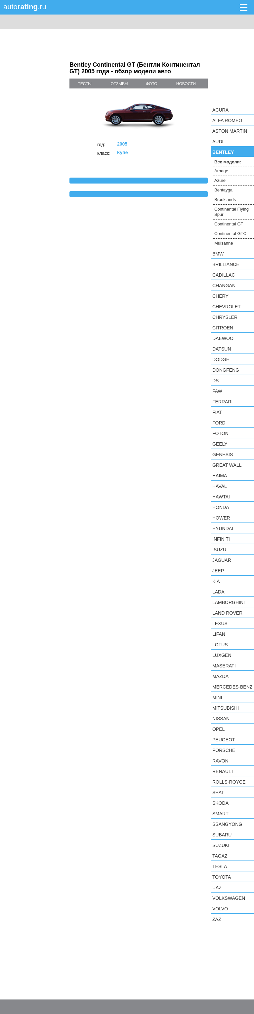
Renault (222, 771)
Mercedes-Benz (232, 687)
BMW (218, 253)
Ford (219, 422)
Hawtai (221, 496)
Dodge (220, 359)
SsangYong (227, 824)
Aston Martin (229, 131)
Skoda (220, 803)
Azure (220, 180)
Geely (220, 444)
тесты (85, 84)
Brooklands (225, 199)
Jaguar (221, 560)
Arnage (221, 170)
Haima (219, 475)
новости (186, 84)
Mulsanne (223, 243)
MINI (217, 697)
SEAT (218, 792)
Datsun (221, 349)
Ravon (220, 760)
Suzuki (220, 845)
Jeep (218, 570)
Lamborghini (228, 602)
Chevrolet (226, 306)
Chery (220, 296)
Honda (220, 507)
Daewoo (222, 338)
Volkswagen (228, 898)
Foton (220, 433)
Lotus (220, 644)
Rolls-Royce (228, 782)
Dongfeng (225, 370)
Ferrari (222, 401)
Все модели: (227, 161)
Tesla (219, 866)
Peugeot (223, 739)
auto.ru (24, 7)
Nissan (221, 718)
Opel (218, 729)
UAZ (217, 887)
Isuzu (219, 549)
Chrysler (224, 317)
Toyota (221, 877)
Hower (221, 518)
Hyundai (222, 528)
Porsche (223, 750)
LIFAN (218, 634)
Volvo (220, 908)
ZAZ (216, 919)
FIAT (217, 412)
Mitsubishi (225, 708)
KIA (216, 581)
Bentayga (223, 189)
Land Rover (227, 613)
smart (220, 813)
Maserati (224, 665)
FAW (217, 391)
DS (215, 380)
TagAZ (220, 856)
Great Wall (226, 465)
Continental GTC (230, 233)
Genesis (222, 454)
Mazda (220, 676)
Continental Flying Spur (231, 212)
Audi (217, 141)
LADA (218, 591)
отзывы (119, 84)
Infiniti (221, 539)
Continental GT (228, 223)
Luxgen (222, 655)
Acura (220, 110)
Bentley (223, 152)
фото (151, 84)
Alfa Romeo (227, 120)
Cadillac (223, 275)
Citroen (222, 327)
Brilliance (225, 264)
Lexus (220, 623)
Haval (219, 486)
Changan (223, 285)
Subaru (222, 834)
